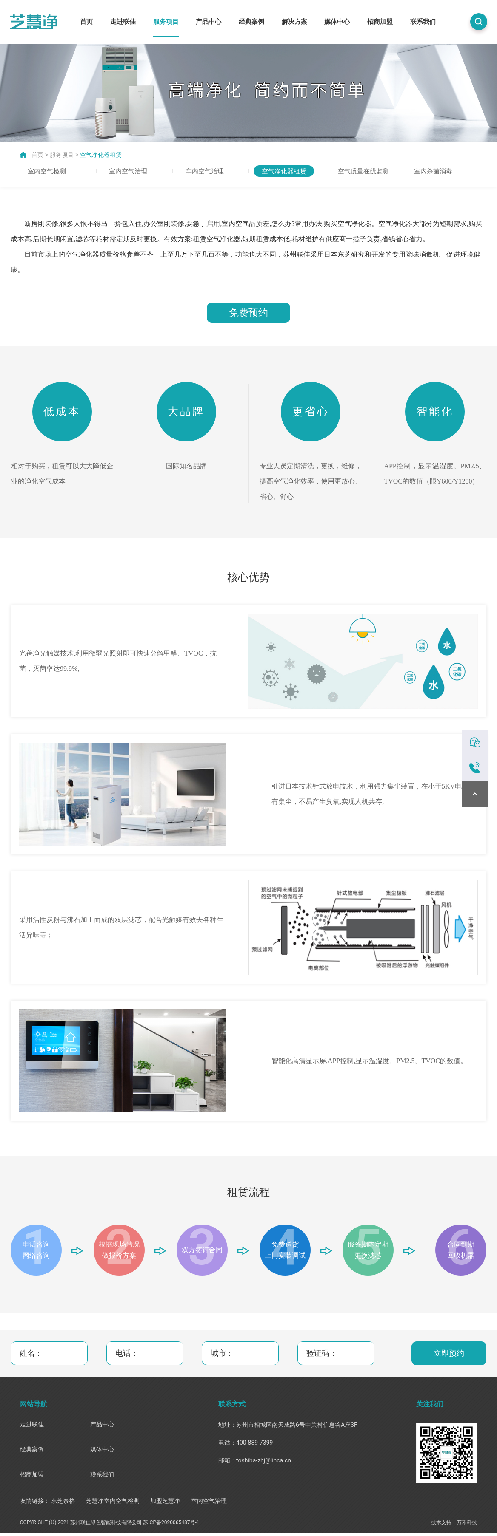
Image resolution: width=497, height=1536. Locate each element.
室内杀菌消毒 (434, 170)
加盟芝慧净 (165, 1503)
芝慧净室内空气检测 (113, 1503)
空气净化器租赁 (101, 153)
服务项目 (166, 21)
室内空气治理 (130, 170)
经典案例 (251, 21)
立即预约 (449, 1356)
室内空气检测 (48, 170)
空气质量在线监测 (364, 170)
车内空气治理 (206, 170)
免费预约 (248, 312)
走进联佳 (123, 21)
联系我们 (423, 21)
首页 (86, 21)
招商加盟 (380, 21)
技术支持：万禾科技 (454, 1526)
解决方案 (294, 21)
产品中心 (208, 21)
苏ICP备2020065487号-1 (171, 1526)
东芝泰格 (63, 1503)
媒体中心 (337, 21)
